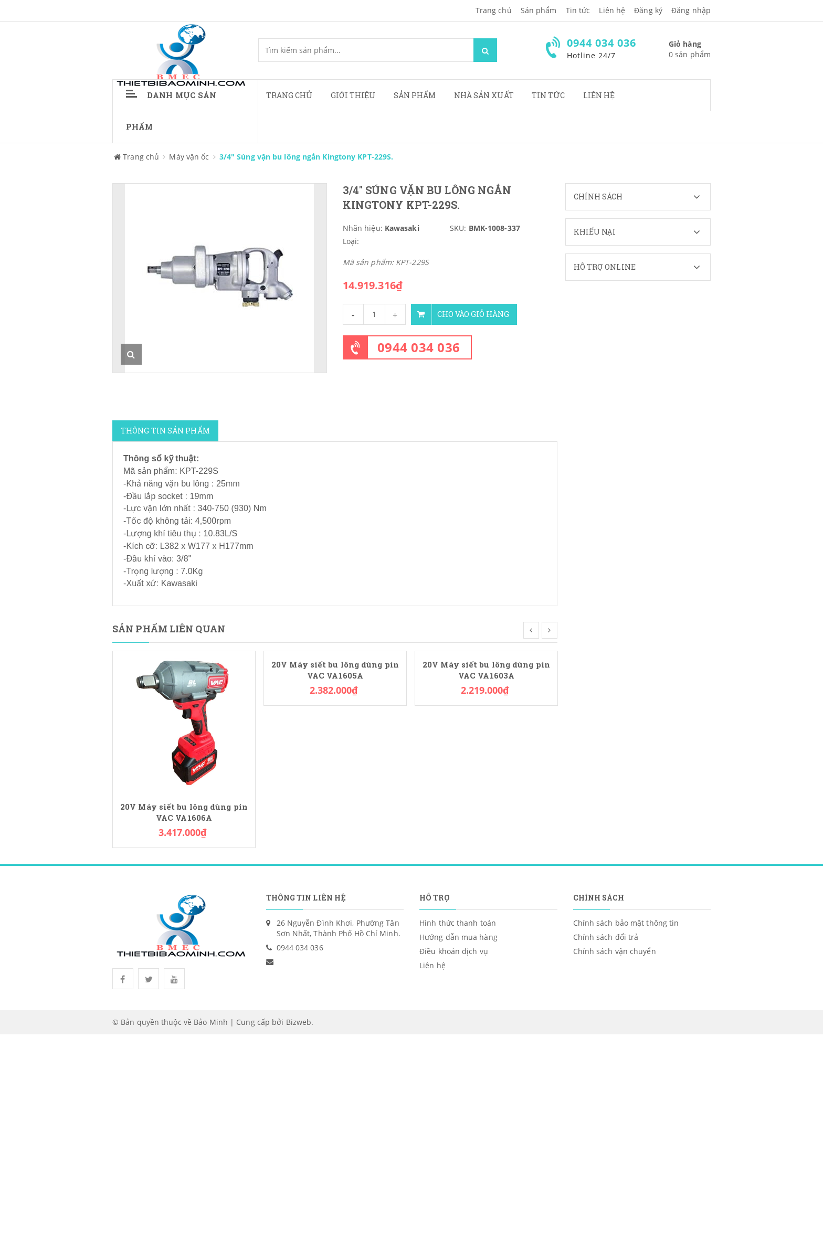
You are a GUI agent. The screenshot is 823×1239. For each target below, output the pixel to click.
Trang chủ (289, 95)
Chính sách (642, 197)
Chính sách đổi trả (606, 937)
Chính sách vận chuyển (614, 951)
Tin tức (548, 95)
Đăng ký (648, 10)
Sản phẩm (539, 10)
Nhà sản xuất (484, 95)
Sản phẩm (415, 95)
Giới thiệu (353, 95)
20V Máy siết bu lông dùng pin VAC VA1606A (184, 812)
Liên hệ (612, 10)
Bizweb (299, 1022)
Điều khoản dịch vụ (453, 951)
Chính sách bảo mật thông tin (626, 923)
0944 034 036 (418, 347)
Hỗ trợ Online (642, 267)
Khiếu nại (642, 232)
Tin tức (578, 10)
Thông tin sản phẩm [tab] (165, 431)
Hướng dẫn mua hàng (458, 937)
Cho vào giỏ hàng (460, 314)
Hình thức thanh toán (457, 923)
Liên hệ (599, 95)
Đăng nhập (691, 10)
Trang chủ (494, 10)
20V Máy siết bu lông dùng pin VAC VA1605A (335, 670)
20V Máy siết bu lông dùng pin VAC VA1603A (486, 670)
